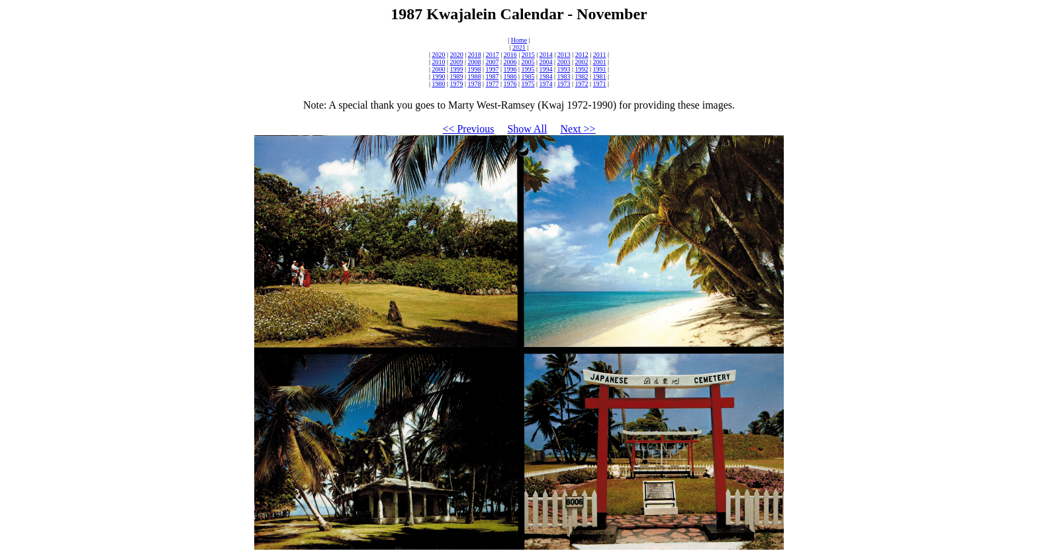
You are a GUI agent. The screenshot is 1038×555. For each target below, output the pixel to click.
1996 (509, 69)
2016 (510, 54)
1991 (599, 69)
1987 (491, 76)
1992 (582, 69)
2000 (438, 69)
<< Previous (468, 128)
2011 (599, 54)
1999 (456, 69)
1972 (582, 83)
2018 (474, 54)
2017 (492, 54)
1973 (564, 83)
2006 (509, 62)
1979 (456, 83)
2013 (564, 54)
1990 (438, 76)
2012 (582, 54)
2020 (439, 54)
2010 (438, 62)
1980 (438, 83)
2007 (491, 62)
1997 (491, 69)
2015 (528, 54)
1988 (474, 76)
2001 (599, 62)
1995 (528, 69)
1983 (564, 76)
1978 (474, 83)
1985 (528, 76)
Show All (527, 128)
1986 (509, 76)
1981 (599, 76)
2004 (546, 62)
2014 (546, 54)
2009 (456, 62)
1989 (456, 76)
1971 (599, 83)
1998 (474, 69)
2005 (528, 62)
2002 (582, 62)
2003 (564, 62)
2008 (474, 62)
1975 (528, 83)
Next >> (577, 128)
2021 (519, 47)
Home (519, 40)
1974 (546, 83)
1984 (546, 76)
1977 (491, 83)
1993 (564, 69)
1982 (582, 76)
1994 (546, 69)
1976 (509, 83)
